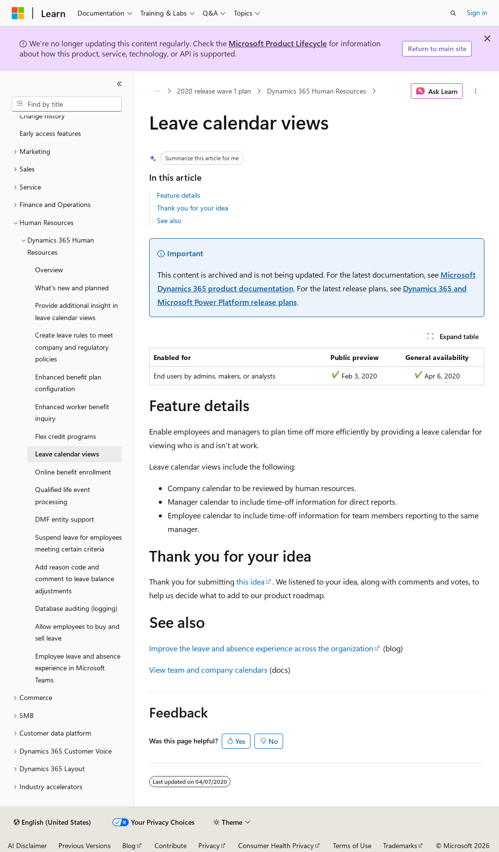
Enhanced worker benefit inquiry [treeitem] (72, 412)
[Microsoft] (18, 13)
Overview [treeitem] (49, 269)
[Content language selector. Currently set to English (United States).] (52, 822)
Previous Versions (84, 845)
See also (169, 220)
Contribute (170, 845)
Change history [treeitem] (42, 115)
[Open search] (453, 13)
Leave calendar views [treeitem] (67, 453)
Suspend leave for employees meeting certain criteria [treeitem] (78, 543)
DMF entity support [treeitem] (64, 519)
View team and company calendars (208, 669)
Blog (128, 845)
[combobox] (67, 104)
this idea (250, 581)
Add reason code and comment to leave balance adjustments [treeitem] (74, 578)
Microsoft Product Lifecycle (278, 43)
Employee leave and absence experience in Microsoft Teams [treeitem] (77, 667)
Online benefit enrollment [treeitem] (73, 471)
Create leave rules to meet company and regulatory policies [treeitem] (74, 346)
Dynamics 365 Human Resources (316, 90)
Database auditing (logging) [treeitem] (76, 608)
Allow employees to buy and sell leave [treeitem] (77, 632)
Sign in (477, 12)
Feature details (178, 195)
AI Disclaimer (27, 845)
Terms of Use (352, 845)
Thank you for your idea (192, 207)
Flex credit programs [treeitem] (65, 436)
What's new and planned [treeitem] (72, 287)
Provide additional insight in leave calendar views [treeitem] (76, 311)
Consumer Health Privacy (276, 845)
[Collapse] (119, 84)
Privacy (209, 845)
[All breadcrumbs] (157, 91)
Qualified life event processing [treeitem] (62, 495)
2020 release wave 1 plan (214, 90)
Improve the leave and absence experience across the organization (261, 648)
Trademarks (400, 845)
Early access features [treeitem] (50, 133)
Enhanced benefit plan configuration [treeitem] (68, 383)
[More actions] (475, 91)
